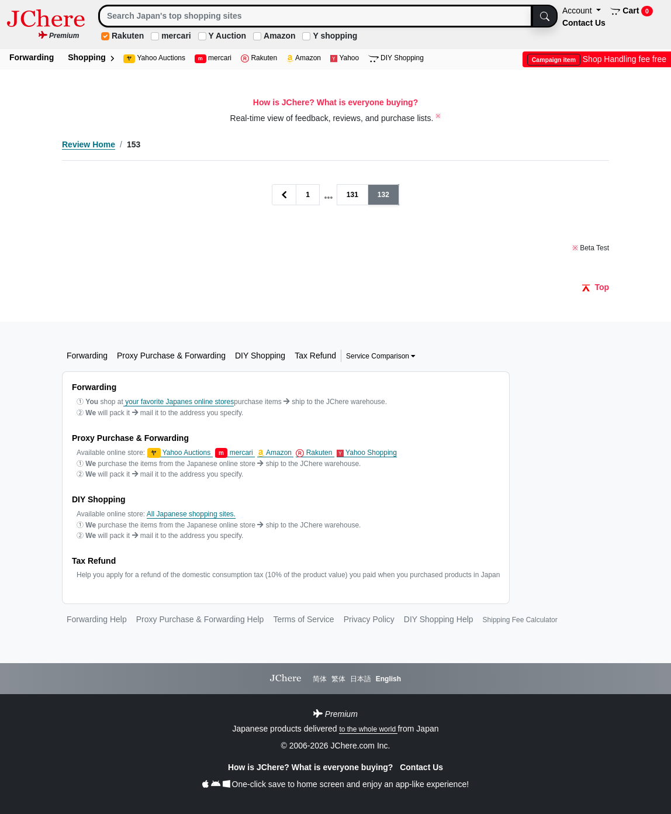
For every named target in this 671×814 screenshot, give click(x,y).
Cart (631, 11)
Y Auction (228, 35)
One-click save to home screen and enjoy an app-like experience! (335, 784)
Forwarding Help (97, 619)
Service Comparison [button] (381, 356)
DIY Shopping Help (438, 619)
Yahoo (344, 58)
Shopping (90, 57)
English (388, 679)
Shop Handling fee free (596, 59)
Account (578, 10)
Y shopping (335, 35)
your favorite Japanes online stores (178, 402)
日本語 (360, 679)
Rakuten (128, 35)
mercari (176, 35)
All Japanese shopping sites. (191, 514)
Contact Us (584, 22)
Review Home (88, 144)
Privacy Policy (369, 619)
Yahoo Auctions (154, 58)
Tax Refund (315, 355)
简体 (320, 679)
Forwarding (31, 57)
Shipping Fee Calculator (520, 620)
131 (352, 195)
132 (383, 195)
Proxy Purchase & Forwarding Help (200, 619)
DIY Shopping (396, 58)
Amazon (279, 35)
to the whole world (368, 729)
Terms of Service (303, 619)
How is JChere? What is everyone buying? (311, 767)
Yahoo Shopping (367, 453)
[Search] (315, 16)
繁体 (338, 679)
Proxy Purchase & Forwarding (171, 355)
